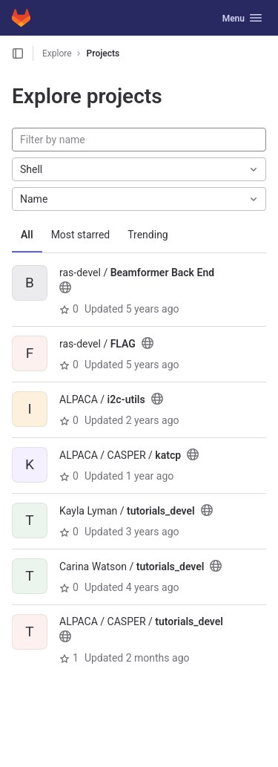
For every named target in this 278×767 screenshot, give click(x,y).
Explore (57, 53)
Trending (148, 235)
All (27, 235)
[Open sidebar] (18, 53)
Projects (103, 53)
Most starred (80, 235)
